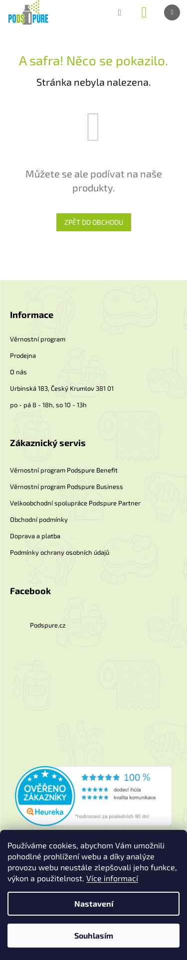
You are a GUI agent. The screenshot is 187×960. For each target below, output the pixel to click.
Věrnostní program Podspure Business (66, 486)
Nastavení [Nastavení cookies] (93, 903)
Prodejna (23, 355)
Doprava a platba (35, 536)
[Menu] (172, 12)
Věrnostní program (37, 339)
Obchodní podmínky (39, 519)
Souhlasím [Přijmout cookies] (93, 935)
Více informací (112, 878)
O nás (18, 372)
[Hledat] (120, 12)
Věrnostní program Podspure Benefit (64, 470)
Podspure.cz (48, 625)
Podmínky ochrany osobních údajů (59, 552)
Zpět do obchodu (93, 222)
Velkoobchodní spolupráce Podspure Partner (75, 503)
